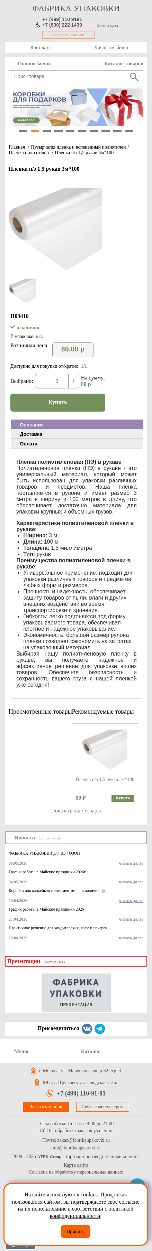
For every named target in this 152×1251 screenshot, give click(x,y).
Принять (75, 1231)
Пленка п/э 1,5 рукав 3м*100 (84, 152)
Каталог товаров (123, 63)
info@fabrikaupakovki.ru (75, 1148)
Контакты (40, 47)
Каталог (90, 1051)
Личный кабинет (111, 47)
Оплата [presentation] (28, 443)
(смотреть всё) (49, 838)
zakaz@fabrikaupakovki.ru (83, 1140)
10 (129, 131)
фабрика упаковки (76, 8)
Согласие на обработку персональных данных (76, 1172)
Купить (57, 402)
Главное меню (34, 63)
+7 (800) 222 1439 (62, 25)
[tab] (77, 424)
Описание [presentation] (32, 424)
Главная (17, 147)
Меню (21, 1051)
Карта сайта (76, 1165)
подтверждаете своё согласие (105, 1202)
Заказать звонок (68, 35)
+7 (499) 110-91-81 (81, 1093)
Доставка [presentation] (31, 434)
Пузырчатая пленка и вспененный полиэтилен (78, 147)
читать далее (131, 863)
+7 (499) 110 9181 (62, 19)
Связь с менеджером (103, 1106)
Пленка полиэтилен (29, 152)
